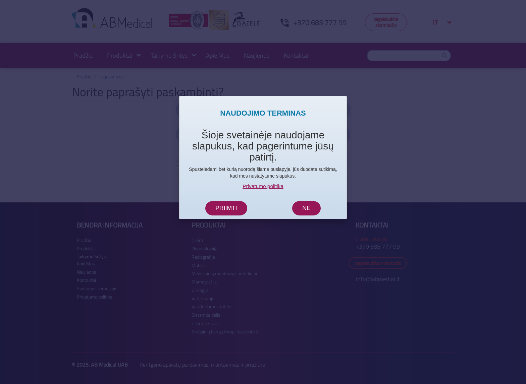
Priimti (226, 208)
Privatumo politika (263, 186)
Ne (306, 208)
